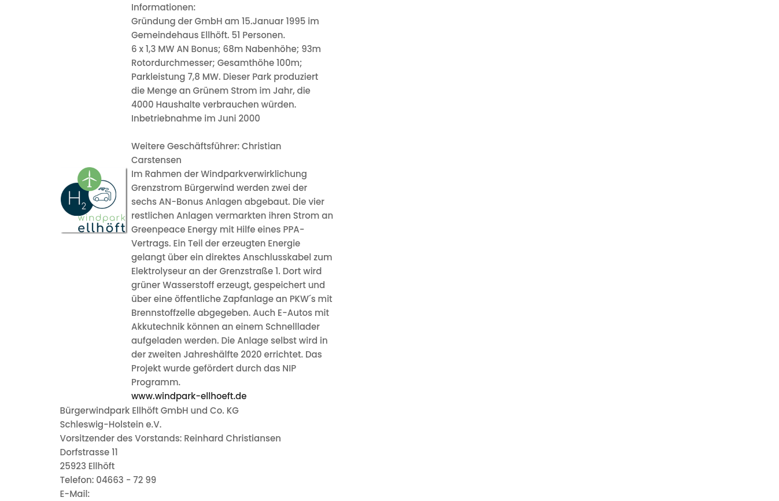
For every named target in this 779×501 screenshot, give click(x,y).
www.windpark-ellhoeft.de (189, 396)
